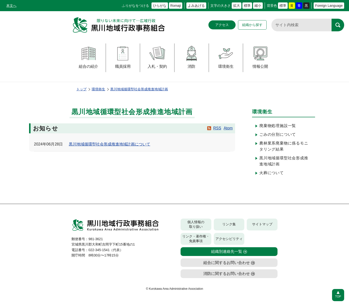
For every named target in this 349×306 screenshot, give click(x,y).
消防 (191, 57)
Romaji (175, 6)
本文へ (11, 6)
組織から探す (252, 25)
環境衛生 (226, 57)
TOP (338, 296)
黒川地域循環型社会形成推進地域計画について (109, 144)
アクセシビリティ (229, 239)
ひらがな (160, 6)
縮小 (257, 6)
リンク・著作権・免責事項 (195, 238)
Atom (228, 128)
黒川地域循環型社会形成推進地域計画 (139, 89)
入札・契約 (157, 57)
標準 (247, 6)
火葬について (271, 173)
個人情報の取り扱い (195, 224)
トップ (81, 89)
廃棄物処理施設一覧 (277, 126)
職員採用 (123, 57)
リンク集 (229, 224)
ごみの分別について (277, 134)
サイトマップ (262, 224)
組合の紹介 (88, 57)
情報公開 (260, 57)
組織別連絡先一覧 (226, 251)
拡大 (236, 6)
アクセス (222, 25)
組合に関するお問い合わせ (226, 263)
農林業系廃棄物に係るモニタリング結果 (283, 146)
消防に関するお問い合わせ (226, 274)
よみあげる (196, 6)
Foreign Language (329, 6)
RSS (217, 128)
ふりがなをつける (135, 6)
